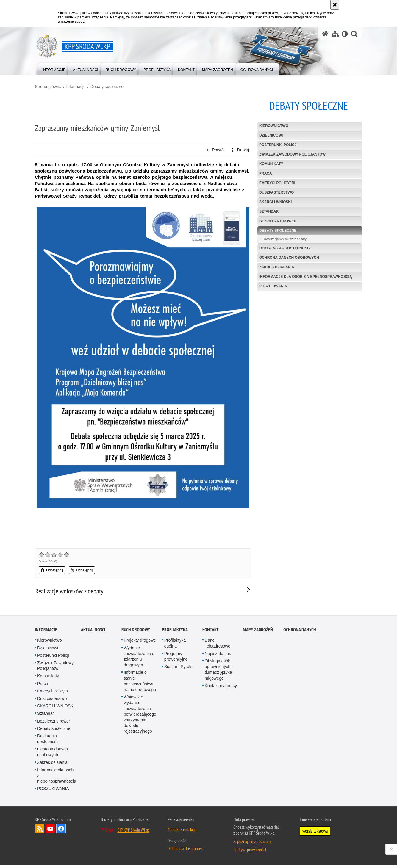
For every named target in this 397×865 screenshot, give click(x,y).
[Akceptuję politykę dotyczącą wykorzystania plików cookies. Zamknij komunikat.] (334, 5)
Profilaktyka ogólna (175, 643)
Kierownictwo (273, 126)
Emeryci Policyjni (277, 183)
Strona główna (48, 86)
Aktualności (93, 629)
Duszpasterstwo (276, 192)
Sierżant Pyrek (177, 666)
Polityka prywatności (249, 850)
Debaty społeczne (107, 86)
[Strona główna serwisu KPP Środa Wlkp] (325, 33)
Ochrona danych (299, 629)
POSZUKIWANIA (273, 286)
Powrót (216, 150)
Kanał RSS (39, 828)
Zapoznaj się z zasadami (252, 841)
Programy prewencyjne (176, 656)
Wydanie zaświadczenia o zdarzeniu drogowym (139, 656)
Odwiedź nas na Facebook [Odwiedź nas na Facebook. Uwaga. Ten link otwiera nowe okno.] (61, 828)
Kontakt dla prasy (221, 685)
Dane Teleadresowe (217, 643)
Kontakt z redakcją (181, 829)
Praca (265, 173)
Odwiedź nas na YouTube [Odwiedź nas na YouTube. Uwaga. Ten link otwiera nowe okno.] (50, 828)
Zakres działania (276, 267)
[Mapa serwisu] (335, 33)
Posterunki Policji (278, 145)
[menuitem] (54, 68)
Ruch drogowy (135, 629)
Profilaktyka (175, 629)
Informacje (75, 86)
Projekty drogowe (140, 640)
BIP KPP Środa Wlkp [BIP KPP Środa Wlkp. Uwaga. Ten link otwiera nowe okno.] (133, 830)
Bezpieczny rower (277, 221)
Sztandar (269, 211)
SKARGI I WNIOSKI (275, 202)
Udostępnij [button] (52, 570)
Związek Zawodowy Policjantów (292, 154)
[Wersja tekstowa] (345, 33)
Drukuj (240, 150)
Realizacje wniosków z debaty (285, 239)
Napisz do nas (218, 653)
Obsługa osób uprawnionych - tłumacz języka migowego (219, 670)
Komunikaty (271, 164)
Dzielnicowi (271, 135)
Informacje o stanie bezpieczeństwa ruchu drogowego (140, 681)
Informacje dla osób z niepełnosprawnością (305, 277)
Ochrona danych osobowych (289, 258)
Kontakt (210, 629)
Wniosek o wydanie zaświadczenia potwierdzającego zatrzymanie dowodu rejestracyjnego (140, 714)
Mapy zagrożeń (258, 629)
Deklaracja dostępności (285, 248)
